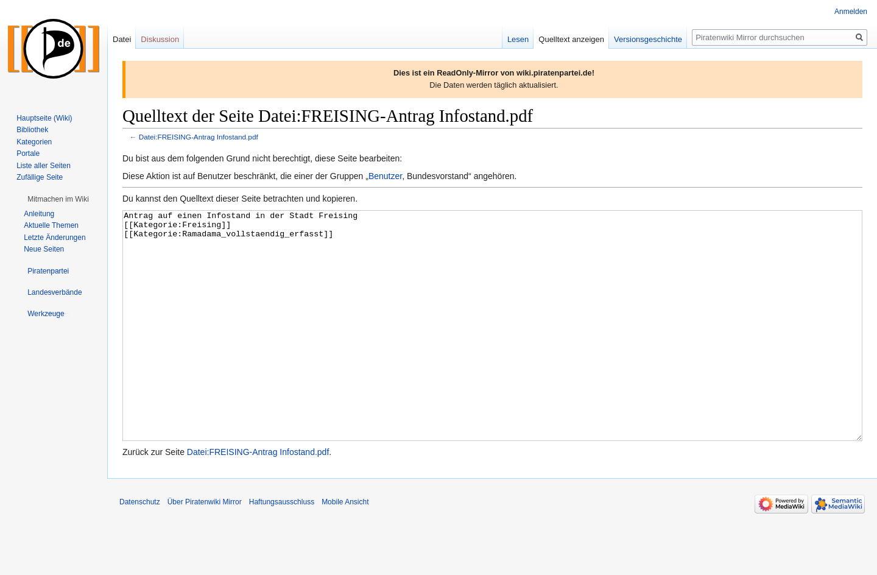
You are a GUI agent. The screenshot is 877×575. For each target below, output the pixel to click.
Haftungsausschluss (281, 547)
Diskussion (160, 39)
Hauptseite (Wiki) (44, 118)
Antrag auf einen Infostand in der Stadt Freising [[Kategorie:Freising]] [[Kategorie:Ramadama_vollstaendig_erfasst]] (492, 348)
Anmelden (850, 11)
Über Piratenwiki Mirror (204, 547)
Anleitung (39, 214)
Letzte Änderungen (54, 237)
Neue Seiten (44, 249)
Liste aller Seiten (43, 165)
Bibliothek (32, 129)
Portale (28, 153)
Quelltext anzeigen (571, 39)
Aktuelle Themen (51, 225)
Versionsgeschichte (648, 39)
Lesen (518, 39)
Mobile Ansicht (345, 547)
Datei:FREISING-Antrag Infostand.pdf (198, 137)
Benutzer (385, 176)
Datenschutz (139, 547)
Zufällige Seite (39, 177)
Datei (122, 39)
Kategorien (34, 142)
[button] (58, 199)
